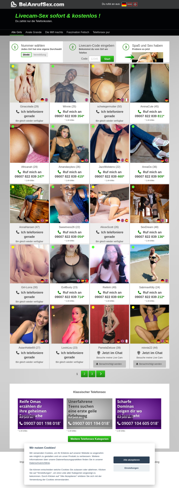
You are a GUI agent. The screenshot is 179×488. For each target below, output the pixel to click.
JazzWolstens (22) (109, 166)
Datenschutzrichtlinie (39, 463)
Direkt (26, 54)
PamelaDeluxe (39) (109, 347)
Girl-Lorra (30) (29, 287)
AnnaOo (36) (149, 166)
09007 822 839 (69, 116)
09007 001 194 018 (89, 423)
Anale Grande (33, 32)
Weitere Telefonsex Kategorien (89, 439)
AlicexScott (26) (109, 227)
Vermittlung (39, 54)
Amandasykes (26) (69, 166)
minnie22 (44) (150, 347)
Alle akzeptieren (131, 460)
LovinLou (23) (69, 347)
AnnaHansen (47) (29, 227)
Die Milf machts (54, 32)
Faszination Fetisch (78, 32)
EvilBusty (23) (69, 287)
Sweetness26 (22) (69, 227)
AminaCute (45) (149, 106)
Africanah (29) (29, 166)
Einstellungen (132, 468)
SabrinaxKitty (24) (149, 287)
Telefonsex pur (101, 32)
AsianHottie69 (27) (29, 347)
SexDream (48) (149, 227)
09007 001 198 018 (40, 423)
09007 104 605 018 (138, 423)
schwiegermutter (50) (109, 106)
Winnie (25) (69, 106)
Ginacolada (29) (29, 106)
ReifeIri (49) (109, 287)
